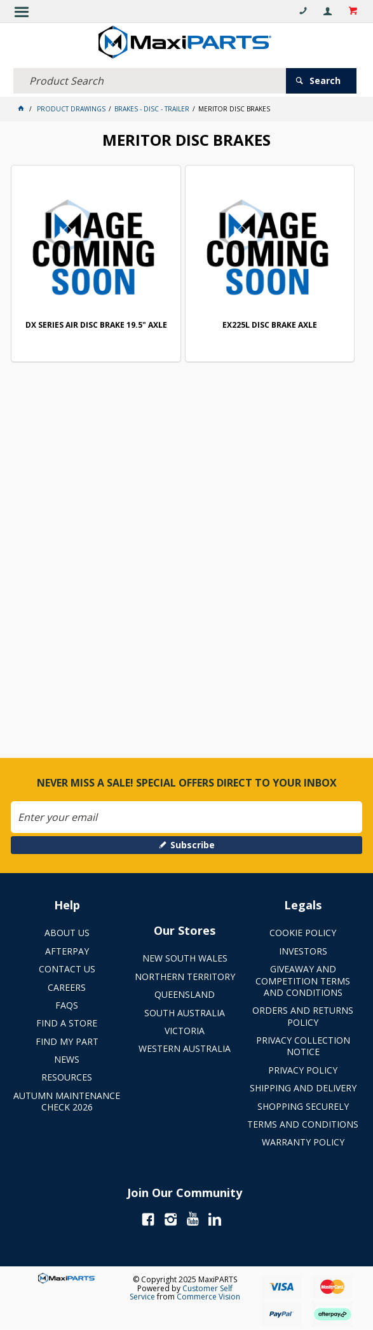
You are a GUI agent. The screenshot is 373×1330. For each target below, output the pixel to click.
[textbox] (149, 81)
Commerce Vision (208, 1296)
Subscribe (192, 845)
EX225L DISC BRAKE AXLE (269, 325)
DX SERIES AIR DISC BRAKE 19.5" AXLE (96, 325)
